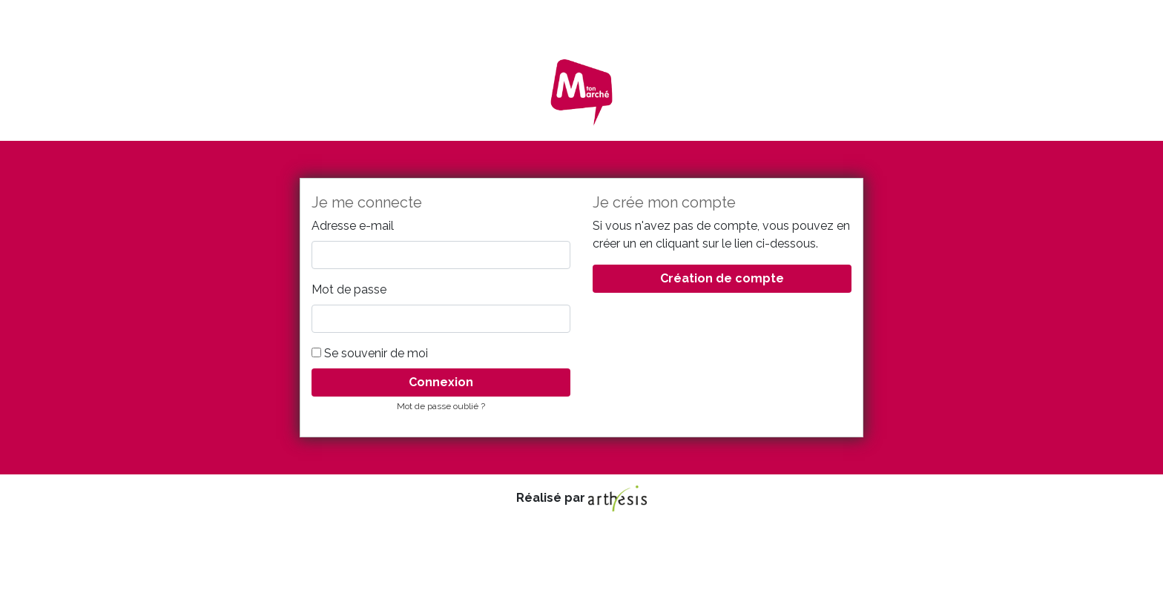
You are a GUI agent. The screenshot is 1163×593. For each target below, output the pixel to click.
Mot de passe (349, 289)
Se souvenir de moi (370, 353)
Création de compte (722, 278)
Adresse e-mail (353, 226)
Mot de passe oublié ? (441, 406)
